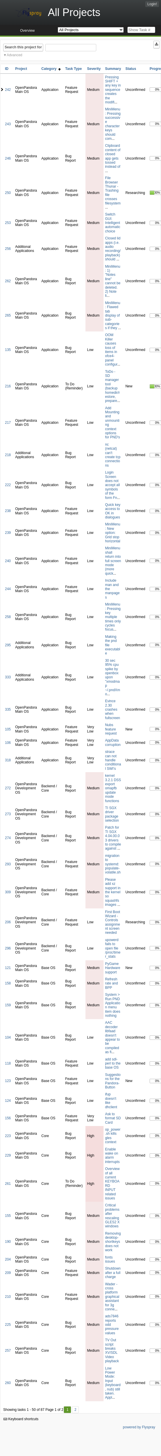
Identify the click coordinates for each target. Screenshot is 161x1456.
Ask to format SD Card (113, 1118)
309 (8, 892)
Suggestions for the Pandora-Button (112, 1081)
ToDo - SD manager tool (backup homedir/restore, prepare (112, 386)
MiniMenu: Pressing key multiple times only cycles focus (113, 616)
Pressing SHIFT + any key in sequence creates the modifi (113, 89)
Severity (94, 69)
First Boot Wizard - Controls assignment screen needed (112, 922)
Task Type (73, 69)
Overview (27, 31)
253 (8, 223)
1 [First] (67, 1410)
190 (8, 1242)
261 (8, 1184)
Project (21, 69)
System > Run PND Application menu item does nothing (112, 1005)
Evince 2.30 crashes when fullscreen (112, 709)
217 (8, 423)
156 (8, 1118)
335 (8, 709)
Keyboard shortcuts (21, 1419)
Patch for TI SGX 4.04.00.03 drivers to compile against (113, 837)
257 (8, 1351)
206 (8, 922)
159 (8, 1005)
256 (8, 249)
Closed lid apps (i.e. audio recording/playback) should (112, 248)
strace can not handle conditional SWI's (113, 760)
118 (8, 1063)
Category (51, 69)
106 (8, 743)
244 (8, 589)
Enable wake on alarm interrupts (112, 1155)
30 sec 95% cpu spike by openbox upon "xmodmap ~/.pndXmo (112, 677)
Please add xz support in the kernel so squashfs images (112, 892)
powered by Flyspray (139, 1427)
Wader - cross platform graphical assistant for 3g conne (112, 1296)
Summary (113, 69)
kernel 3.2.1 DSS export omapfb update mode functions (113, 788)
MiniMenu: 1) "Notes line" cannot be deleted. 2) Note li (112, 281)
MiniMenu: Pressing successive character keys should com (112, 124)
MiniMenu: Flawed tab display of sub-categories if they (112, 315)
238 (8, 511)
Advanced (14, 55)
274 (8, 838)
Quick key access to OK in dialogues (112, 511)
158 (8, 983)
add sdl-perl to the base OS (112, 1063)
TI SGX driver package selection (112, 814)
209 (8, 1273)
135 (8, 350)
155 (8, 1216)
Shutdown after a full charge (112, 1272)
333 (8, 677)
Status (130, 69)
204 (8, 1259)
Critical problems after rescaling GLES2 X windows (112, 1215)
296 (8, 948)
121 (8, 968)
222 (8, 485)
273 (8, 814)
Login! (152, 4)
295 (8, 645)
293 (8, 864)
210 (8, 1297)
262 (8, 281)
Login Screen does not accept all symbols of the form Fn (112, 485)
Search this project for (23, 47)
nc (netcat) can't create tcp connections (112, 454)
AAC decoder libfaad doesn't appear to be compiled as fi (112, 1037)
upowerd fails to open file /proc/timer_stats (112, 948)
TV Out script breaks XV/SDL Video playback (112, 1350)
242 (8, 90)
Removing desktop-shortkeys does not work (113, 1241)
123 (8, 1081)
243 (8, 124)
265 (8, 315)
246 (8, 158)
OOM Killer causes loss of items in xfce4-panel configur (111, 349)
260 (8, 1383)
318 (8, 760)
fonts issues (110, 1259)
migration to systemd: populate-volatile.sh (112, 864)
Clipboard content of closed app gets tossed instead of (112, 156)
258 (8, 617)
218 (8, 455)
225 (8, 1325)
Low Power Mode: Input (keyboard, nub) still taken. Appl (112, 1383)
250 (8, 193)
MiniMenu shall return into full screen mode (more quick (113, 560)
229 (8, 1155)
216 (8, 386)
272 (8, 788)
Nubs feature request (111, 729)
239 (8, 533)
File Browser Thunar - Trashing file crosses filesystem (112, 190)
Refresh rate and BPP (111, 983)
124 (8, 1101)
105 (8, 729)
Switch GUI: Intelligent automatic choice (112, 222)
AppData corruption (112, 742)
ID (6, 69)
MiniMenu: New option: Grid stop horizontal (112, 532)
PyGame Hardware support (112, 968)
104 (8, 1037)
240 (8, 561)
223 (8, 1136)
